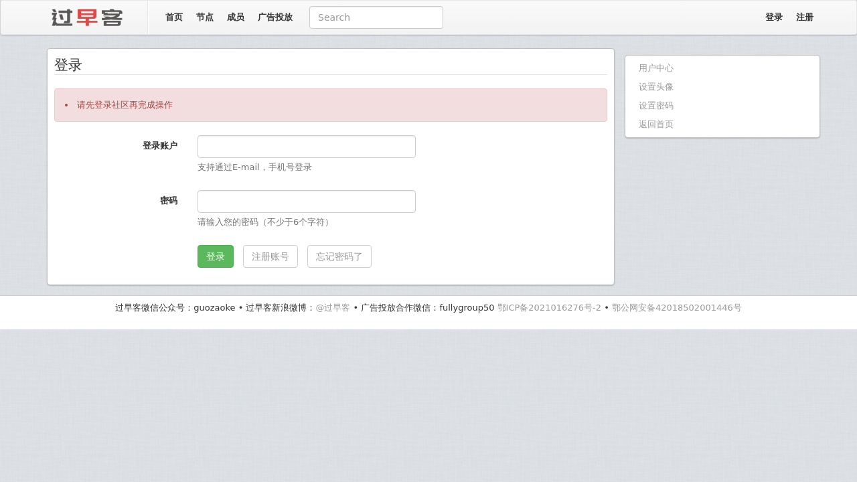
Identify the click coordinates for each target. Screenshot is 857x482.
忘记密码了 (339, 256)
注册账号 (270, 256)
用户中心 (656, 68)
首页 (174, 17)
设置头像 (656, 87)
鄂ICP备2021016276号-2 (549, 308)
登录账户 (160, 146)
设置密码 (656, 105)
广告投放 (275, 17)
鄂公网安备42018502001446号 (677, 308)
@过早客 (332, 308)
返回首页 (656, 124)
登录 (774, 17)
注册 (804, 17)
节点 (205, 17)
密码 (168, 200)
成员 (235, 17)
